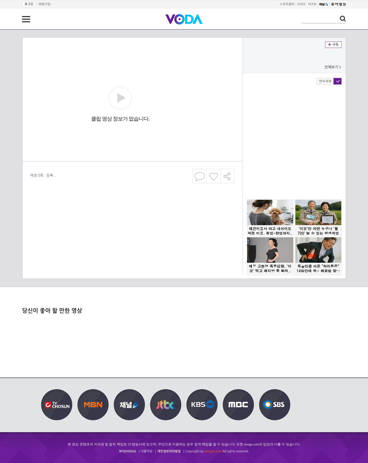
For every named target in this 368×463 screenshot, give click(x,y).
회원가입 (44, 4)
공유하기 (228, 176)
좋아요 (213, 176)
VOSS (301, 4)
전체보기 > (332, 67)
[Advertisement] (132, 206)
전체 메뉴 (26, 19)
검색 (343, 19)
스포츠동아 (287, 4)
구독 (333, 44)
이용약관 (147, 451)
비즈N (312, 4)
